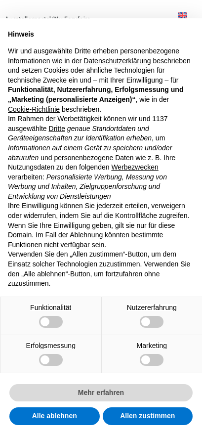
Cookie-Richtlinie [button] (34, 109)
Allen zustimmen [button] (147, 416)
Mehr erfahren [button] (101, 392)
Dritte (57, 128)
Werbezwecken (134, 167)
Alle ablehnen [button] (54, 416)
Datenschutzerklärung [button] (117, 61)
